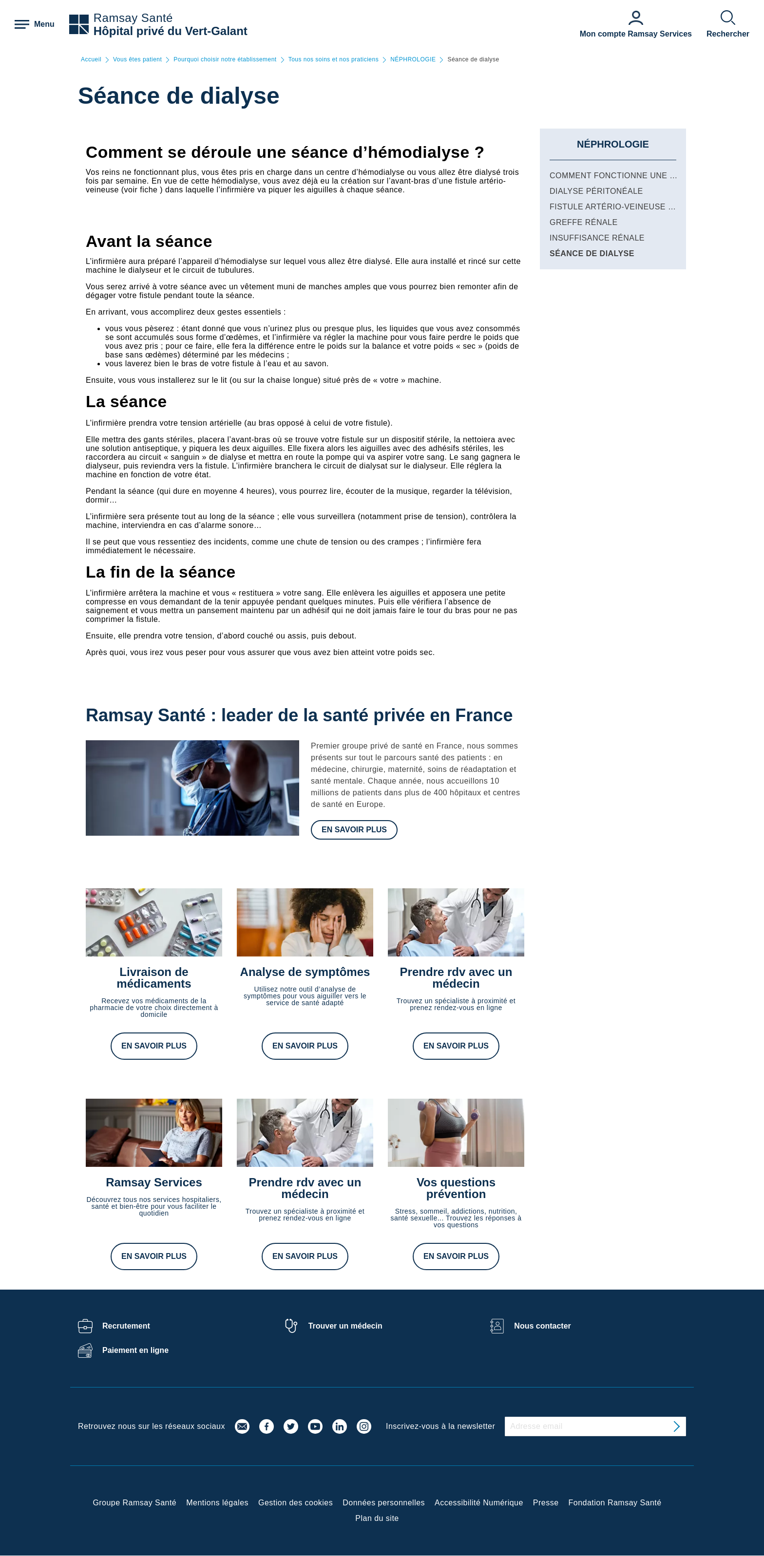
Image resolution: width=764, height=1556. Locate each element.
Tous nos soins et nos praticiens (333, 59)
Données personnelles (384, 1503)
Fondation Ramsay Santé (615, 1503)
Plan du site (377, 1518)
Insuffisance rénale (597, 238)
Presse (546, 1503)
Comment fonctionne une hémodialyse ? (642, 175)
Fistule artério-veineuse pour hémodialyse (651, 207)
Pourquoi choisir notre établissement (224, 59)
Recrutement (126, 1326)
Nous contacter (542, 1326)
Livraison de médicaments (153, 977)
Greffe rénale (584, 222)
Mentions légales (217, 1503)
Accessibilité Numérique (479, 1503)
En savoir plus (354, 829)
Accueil (91, 59)
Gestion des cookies (295, 1503)
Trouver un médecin (345, 1326)
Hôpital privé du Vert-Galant (171, 30)
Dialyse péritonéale (596, 191)
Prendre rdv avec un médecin (456, 977)
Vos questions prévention (456, 1188)
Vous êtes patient (137, 59)
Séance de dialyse (592, 253)
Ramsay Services (154, 1182)
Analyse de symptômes (305, 971)
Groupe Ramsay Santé (134, 1503)
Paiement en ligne (135, 1350)
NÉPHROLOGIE (413, 59)
